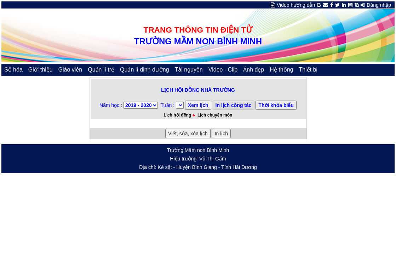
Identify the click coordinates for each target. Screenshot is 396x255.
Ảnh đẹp (253, 70)
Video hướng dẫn (296, 5)
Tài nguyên (189, 70)
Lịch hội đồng (177, 115)
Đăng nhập (379, 5)
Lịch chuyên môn (214, 115)
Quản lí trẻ (101, 70)
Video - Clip (222, 70)
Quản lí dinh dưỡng (144, 70)
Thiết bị (308, 70)
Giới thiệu (40, 70)
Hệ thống (281, 70)
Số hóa (13, 70)
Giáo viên (70, 70)
